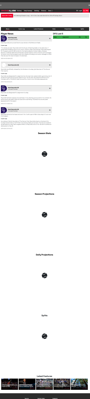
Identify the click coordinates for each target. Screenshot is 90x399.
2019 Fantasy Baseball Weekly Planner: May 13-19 (61, 385)
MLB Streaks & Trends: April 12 (78, 385)
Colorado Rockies (13, 39)
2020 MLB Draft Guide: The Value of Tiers (9, 385)
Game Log (21, 29)
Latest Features (38, 29)
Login (80, 10)
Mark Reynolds (12, 37)
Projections (68, 29)
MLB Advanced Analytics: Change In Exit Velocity (44, 385)
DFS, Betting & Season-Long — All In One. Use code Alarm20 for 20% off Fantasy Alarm (38, 15)
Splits (82, 29)
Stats (53, 29)
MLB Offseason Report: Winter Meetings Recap (26, 385)
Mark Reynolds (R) (13, 65)
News (7, 29)
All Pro (85, 10)
